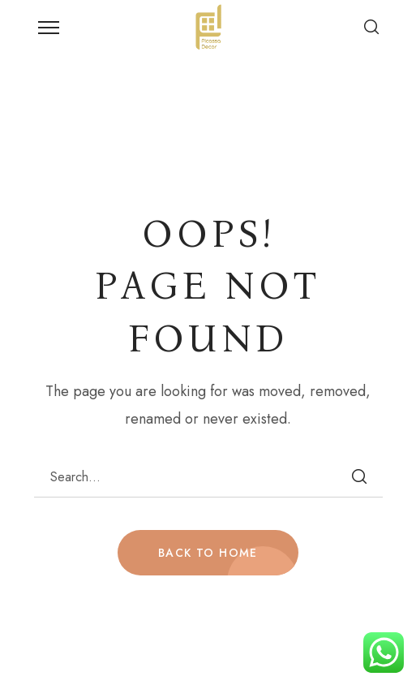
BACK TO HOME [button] (208, 553)
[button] (371, 27)
